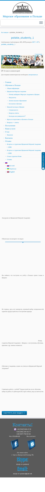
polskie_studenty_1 (8, 44)
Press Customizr (22, 486)
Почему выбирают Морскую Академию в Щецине (24, 94)
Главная (8, 82)
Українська (11, 169)
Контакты (9, 138)
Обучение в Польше (13, 85)
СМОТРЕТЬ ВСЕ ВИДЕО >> (14, 413)
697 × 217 (35, 42)
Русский (11, 166)
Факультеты (12, 98)
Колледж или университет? (17, 116)
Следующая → (39, 54)
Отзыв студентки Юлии (14, 156)
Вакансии (10, 135)
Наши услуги (10, 128)
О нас (7, 132)
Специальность (13, 110)
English (11, 172)
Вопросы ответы (14, 113)
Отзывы (8, 141)
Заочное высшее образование (18, 101)
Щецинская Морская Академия (16, 91)
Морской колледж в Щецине (15, 107)
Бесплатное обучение (15, 104)
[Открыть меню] (41, 23)
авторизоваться (33, 75)
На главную (4, 32)
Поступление (10, 125)
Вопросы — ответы (13, 122)
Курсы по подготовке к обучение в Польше (20, 119)
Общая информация (13, 88)
